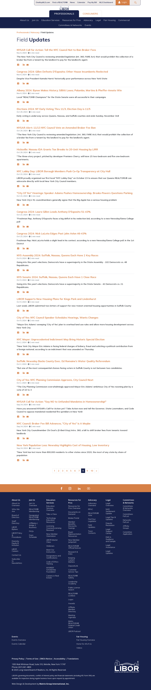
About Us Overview (16, 503)
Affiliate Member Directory (72, 608)
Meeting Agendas (72, 615)
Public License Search (74, 588)
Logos (70, 598)
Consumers (90, 13)
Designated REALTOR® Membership (34, 516)
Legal (98, 19)
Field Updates (91, 525)
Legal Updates (109, 551)
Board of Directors (15, 515)
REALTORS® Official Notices (74, 546)
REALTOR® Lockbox (73, 594)
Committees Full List (128, 514)
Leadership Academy (72, 582)
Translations (73, 658)
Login (122, 2)
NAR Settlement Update (110, 510)
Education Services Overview (50, 507)
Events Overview (19, 639)
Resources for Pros (71, 19)
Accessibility (59, 658)
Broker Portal (73, 517)
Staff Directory (15, 521)
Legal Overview (110, 503)
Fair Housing (110, 19)
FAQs (31, 530)
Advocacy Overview (92, 503)
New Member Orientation (52, 534)
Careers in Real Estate (52, 576)
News (72, 2)
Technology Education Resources (51, 519)
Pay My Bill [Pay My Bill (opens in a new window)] (92, 2)
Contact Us (16, 554)
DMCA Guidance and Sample (111, 538)
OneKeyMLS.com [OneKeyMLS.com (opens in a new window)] (43, 2)
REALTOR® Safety (73, 576)
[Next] (96, 470)
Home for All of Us (84, 643)
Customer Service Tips (73, 570)
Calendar (81, 2)
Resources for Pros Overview (74, 506)
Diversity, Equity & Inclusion (15, 542)
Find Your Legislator (92, 519)
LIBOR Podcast (74, 630)
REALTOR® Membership (34, 509)
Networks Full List (127, 520)
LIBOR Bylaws (15, 527)
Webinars (50, 545)
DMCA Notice (46, 658)
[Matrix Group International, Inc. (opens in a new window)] (54, 683)
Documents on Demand (74, 512)
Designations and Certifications (53, 556)
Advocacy (88, 19)
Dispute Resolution (110, 523)
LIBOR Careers (15, 549)
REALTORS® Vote (93, 513)
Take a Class (51, 513)
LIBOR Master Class (52, 540)
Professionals (64, 13)
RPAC (90, 508)
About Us (24, 19)
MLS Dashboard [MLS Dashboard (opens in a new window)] (106, 2)
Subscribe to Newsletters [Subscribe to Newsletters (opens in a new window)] (17, 560)
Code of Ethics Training (52, 562)
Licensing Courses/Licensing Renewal (53, 527)
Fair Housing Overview (85, 639)
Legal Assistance (111, 545)
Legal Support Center (109, 530)
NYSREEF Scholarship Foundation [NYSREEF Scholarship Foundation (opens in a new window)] (51, 569)
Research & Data (73, 552)
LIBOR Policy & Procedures (17, 534)
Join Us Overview (33, 503)
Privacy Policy (18, 658)
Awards (71, 602)
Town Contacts (92, 531)
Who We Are (15, 509)
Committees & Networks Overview (128, 507)
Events (88, 24)
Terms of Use (32, 658)
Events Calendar (18, 643)
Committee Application (127, 532)
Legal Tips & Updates (111, 517)
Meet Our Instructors (50, 550)
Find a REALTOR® (60, 2)
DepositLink (73, 565)
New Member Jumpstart (73, 540)
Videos (79, 647)
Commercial (124, 19)
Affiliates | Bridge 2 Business (33, 524)
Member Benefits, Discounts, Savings (72, 524)
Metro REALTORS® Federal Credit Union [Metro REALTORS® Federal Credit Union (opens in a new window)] (74, 623)
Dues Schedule (33, 535)
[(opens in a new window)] (18, 64)
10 (92, 469)
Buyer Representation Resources (74, 533)
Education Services (50, 19)
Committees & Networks (70, 24)
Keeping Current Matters (71, 559)
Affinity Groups (126, 526)
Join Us (35, 19)
